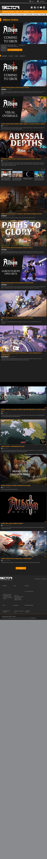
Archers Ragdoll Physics (29, 591)
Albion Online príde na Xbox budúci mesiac (15, 87)
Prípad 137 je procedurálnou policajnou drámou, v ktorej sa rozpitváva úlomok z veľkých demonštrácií (18, 597)
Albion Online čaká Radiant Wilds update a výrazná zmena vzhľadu (23, 124)
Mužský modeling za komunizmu (6, 611)
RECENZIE (11, 11)
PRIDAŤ (35, 14)
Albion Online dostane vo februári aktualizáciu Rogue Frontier (21, 214)
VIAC (21, 568)
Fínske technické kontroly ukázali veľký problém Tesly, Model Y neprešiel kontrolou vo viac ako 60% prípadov (7, 596)
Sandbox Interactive (14, 46)
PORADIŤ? (42, 14)
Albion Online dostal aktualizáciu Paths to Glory (17, 247)
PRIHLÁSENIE (42, 1)
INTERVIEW (16, 14)
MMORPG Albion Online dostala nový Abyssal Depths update (21, 159)
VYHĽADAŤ (28, 14)
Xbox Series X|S (3, 89)
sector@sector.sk (33, 618)
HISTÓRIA (6, 14)
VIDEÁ (17, 11)
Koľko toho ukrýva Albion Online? (12, 523)
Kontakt (14, 616)
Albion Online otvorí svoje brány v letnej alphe (16, 558)
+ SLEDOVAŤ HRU (15, 49)
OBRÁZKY (22, 56)
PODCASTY (11, 14)
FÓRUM (32, 11)
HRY (21, 11)
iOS (5, 215)
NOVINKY (5, 11)
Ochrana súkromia (5, 616)
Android (4, 215)
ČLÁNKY (11, 56)
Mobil (3, 356)
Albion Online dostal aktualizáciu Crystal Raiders (17, 318)
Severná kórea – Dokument (28, 611)
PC (1, 125)
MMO (12, 45)
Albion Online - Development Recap (12, 446)
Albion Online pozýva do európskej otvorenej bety (17, 283)
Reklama (10, 616)
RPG (15, 45)
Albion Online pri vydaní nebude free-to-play (15, 485)
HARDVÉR (26, 11)
